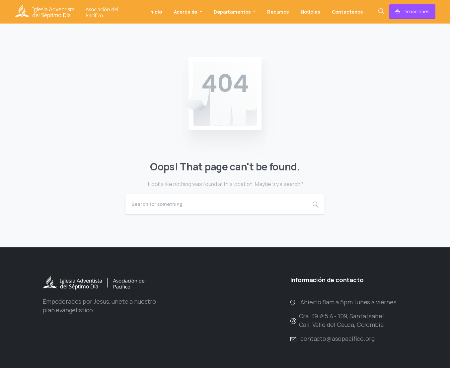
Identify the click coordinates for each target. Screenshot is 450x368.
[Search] (216, 204)
